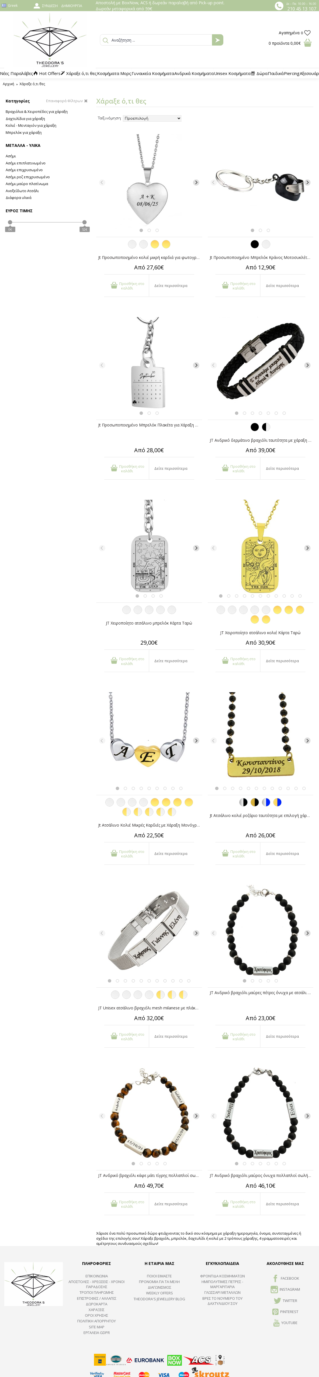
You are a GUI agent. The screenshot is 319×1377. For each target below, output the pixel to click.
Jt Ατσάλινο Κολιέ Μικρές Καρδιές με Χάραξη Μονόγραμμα (150, 825)
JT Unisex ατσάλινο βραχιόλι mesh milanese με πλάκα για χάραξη (150, 1008)
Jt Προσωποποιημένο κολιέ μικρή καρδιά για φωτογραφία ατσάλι (150, 257)
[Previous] (102, 182)
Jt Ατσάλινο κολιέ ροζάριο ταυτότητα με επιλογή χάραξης (262, 815)
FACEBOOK (285, 1279)
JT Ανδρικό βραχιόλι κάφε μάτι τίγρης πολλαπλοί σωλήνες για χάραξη (150, 1175)
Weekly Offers (159, 1293)
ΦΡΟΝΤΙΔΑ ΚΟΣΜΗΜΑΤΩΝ (222, 1276)
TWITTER (285, 1301)
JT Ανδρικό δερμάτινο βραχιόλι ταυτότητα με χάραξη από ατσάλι (262, 440)
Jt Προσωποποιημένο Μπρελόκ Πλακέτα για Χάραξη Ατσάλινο (150, 425)
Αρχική (8, 83)
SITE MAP (96, 1326)
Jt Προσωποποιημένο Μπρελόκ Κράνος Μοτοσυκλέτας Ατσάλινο (262, 257)
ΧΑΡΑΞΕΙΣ (96, 1309)
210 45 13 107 (301, 9)
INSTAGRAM (285, 1290)
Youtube (285, 1323)
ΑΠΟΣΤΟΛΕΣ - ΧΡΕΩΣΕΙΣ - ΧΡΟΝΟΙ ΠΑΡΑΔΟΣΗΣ (96, 1284)
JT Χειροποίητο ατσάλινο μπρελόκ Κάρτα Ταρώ (149, 623)
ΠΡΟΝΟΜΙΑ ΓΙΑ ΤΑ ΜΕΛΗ (159, 1281)
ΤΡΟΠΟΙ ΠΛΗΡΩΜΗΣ (97, 1292)
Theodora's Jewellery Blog (159, 1298)
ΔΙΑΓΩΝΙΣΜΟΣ (159, 1287)
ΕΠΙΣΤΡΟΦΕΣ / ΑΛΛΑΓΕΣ (96, 1298)
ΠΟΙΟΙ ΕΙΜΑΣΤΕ (159, 1276)
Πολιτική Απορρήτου (96, 1321)
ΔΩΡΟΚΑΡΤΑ (96, 1304)
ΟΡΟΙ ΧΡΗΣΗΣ (96, 1315)
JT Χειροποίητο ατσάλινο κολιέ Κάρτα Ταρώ (260, 632)
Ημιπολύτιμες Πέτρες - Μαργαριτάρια (222, 1284)
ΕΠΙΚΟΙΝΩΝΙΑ (96, 1276)
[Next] (196, 182)
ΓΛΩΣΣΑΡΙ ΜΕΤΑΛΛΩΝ (222, 1292)
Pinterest (285, 1312)
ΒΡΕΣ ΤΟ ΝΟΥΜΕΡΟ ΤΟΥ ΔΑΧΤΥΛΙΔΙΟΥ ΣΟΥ (222, 1301)
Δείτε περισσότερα (170, 285)
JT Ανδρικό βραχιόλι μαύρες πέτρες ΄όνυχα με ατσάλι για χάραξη (262, 992)
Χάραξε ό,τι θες (32, 83)
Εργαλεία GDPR (97, 1332)
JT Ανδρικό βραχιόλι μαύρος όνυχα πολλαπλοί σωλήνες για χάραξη (262, 1175)
